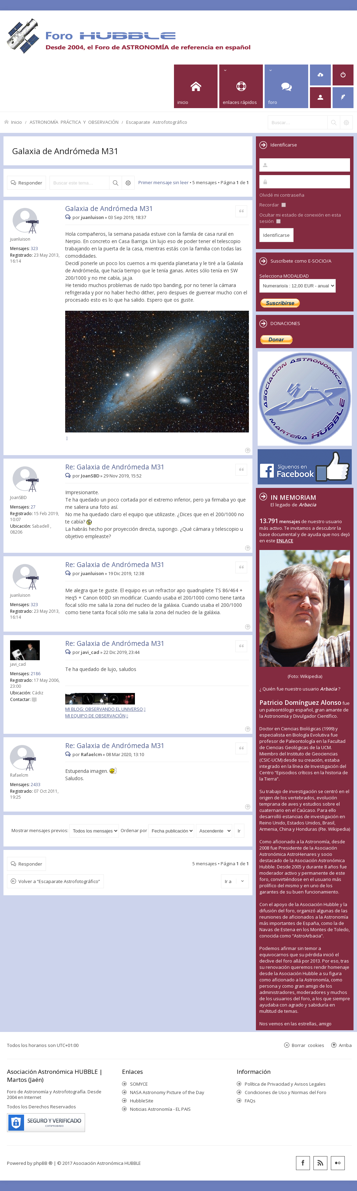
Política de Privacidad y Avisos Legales (285, 1084)
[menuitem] (320, 75)
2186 (35, 674)
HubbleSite (141, 1101)
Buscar (115, 182)
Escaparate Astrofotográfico (156, 122)
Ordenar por (157, 830)
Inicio (16, 122)
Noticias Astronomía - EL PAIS (160, 1109)
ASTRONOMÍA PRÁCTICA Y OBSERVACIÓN (74, 122)
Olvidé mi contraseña (281, 195)
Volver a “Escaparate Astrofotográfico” (59, 881)
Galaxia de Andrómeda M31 (65, 151)
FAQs (250, 1101)
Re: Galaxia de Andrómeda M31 (115, 467)
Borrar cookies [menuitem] (308, 1045)
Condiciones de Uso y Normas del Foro (285, 1092)
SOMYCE (139, 1084)
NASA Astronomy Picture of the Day (167, 1092)
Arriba (345, 1045)
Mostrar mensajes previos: (65, 830)
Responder (30, 182)
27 (33, 507)
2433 (35, 784)
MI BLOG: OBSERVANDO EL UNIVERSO (104, 709)
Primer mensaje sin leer (163, 182)
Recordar (272, 205)
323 (34, 248)
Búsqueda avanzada (128, 182)
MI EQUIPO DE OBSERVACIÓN (95, 716)
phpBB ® (43, 1163)
